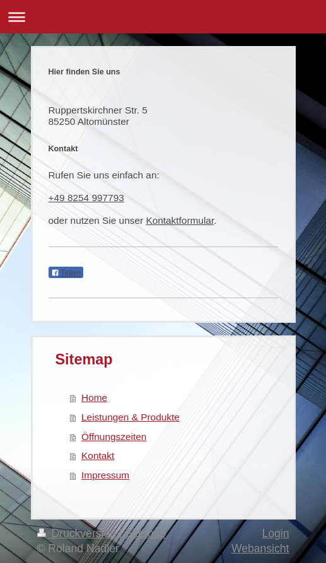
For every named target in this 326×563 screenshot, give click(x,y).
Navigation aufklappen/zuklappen (163, 16)
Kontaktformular (180, 220)
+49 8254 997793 (86, 197)
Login (275, 533)
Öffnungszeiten (113, 436)
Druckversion (78, 533)
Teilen (66, 273)
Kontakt (97, 455)
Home (94, 397)
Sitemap (145, 533)
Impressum (105, 475)
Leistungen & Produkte (130, 417)
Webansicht (260, 548)
